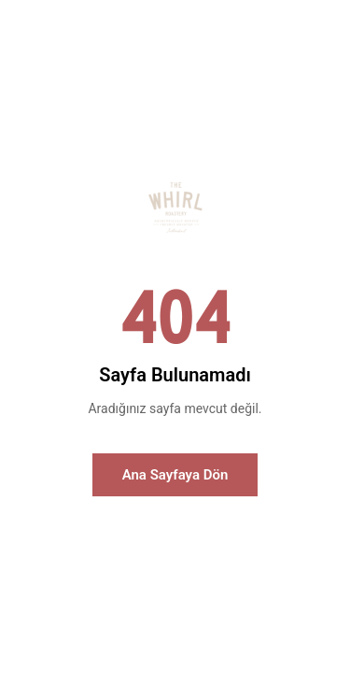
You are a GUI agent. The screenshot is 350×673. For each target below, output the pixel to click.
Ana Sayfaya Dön (175, 474)
